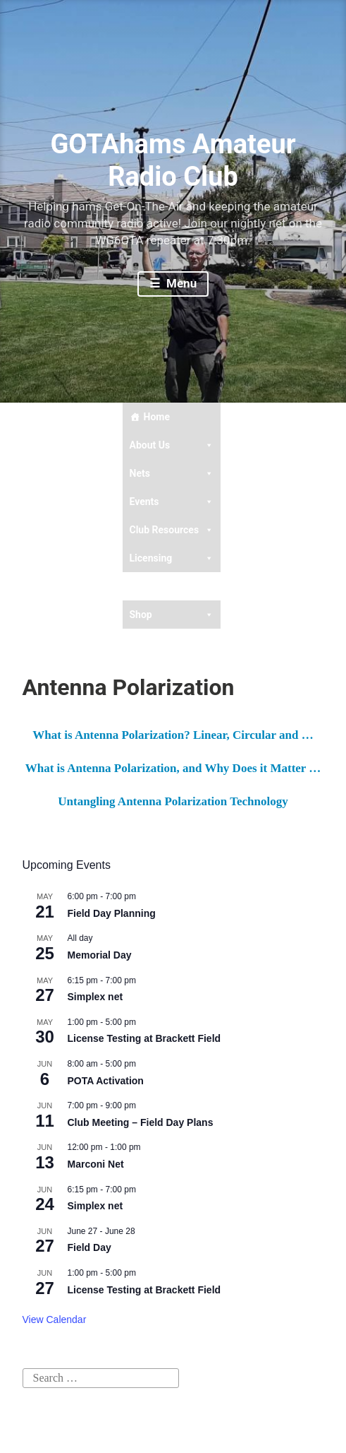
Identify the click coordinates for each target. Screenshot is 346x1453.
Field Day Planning (112, 913)
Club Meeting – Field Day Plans (141, 1122)
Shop (172, 614)
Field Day (89, 1247)
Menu (180, 283)
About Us (172, 445)
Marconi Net (96, 1164)
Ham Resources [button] (172, 586)
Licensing (172, 558)
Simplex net (95, 996)
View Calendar (55, 1319)
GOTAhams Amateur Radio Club (172, 160)
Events (172, 501)
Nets (172, 473)
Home (157, 416)
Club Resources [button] (172, 530)
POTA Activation (106, 1080)
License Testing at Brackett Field (144, 1038)
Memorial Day (100, 955)
